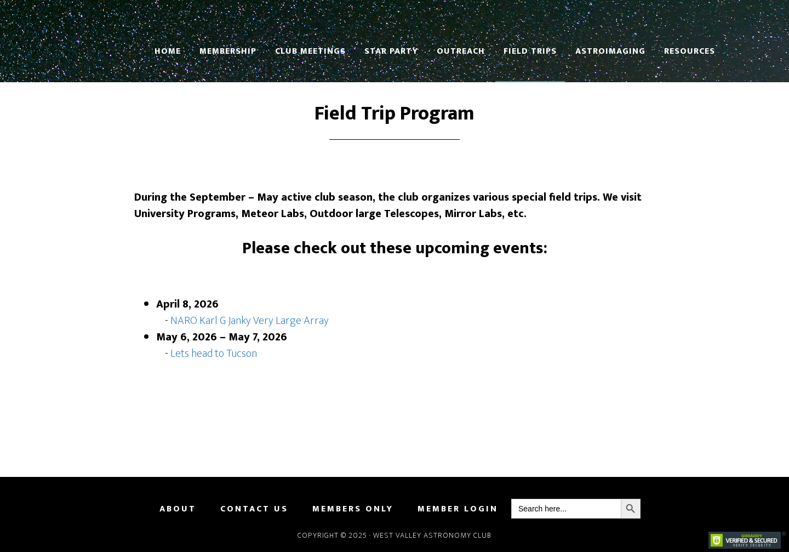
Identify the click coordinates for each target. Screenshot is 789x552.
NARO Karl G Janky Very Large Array (249, 320)
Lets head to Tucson (213, 353)
